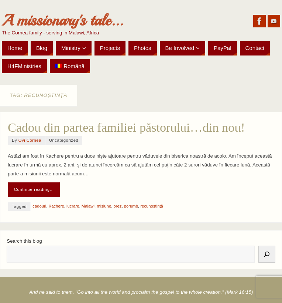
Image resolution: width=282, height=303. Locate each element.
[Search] (266, 254)
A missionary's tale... (62, 21)
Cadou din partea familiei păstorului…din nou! (126, 127)
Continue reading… (34, 189)
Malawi (88, 206)
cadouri (39, 206)
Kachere (56, 206)
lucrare (72, 206)
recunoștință (151, 206)
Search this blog (24, 241)
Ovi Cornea (29, 140)
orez (117, 206)
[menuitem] (70, 66)
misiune (104, 206)
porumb (131, 206)
